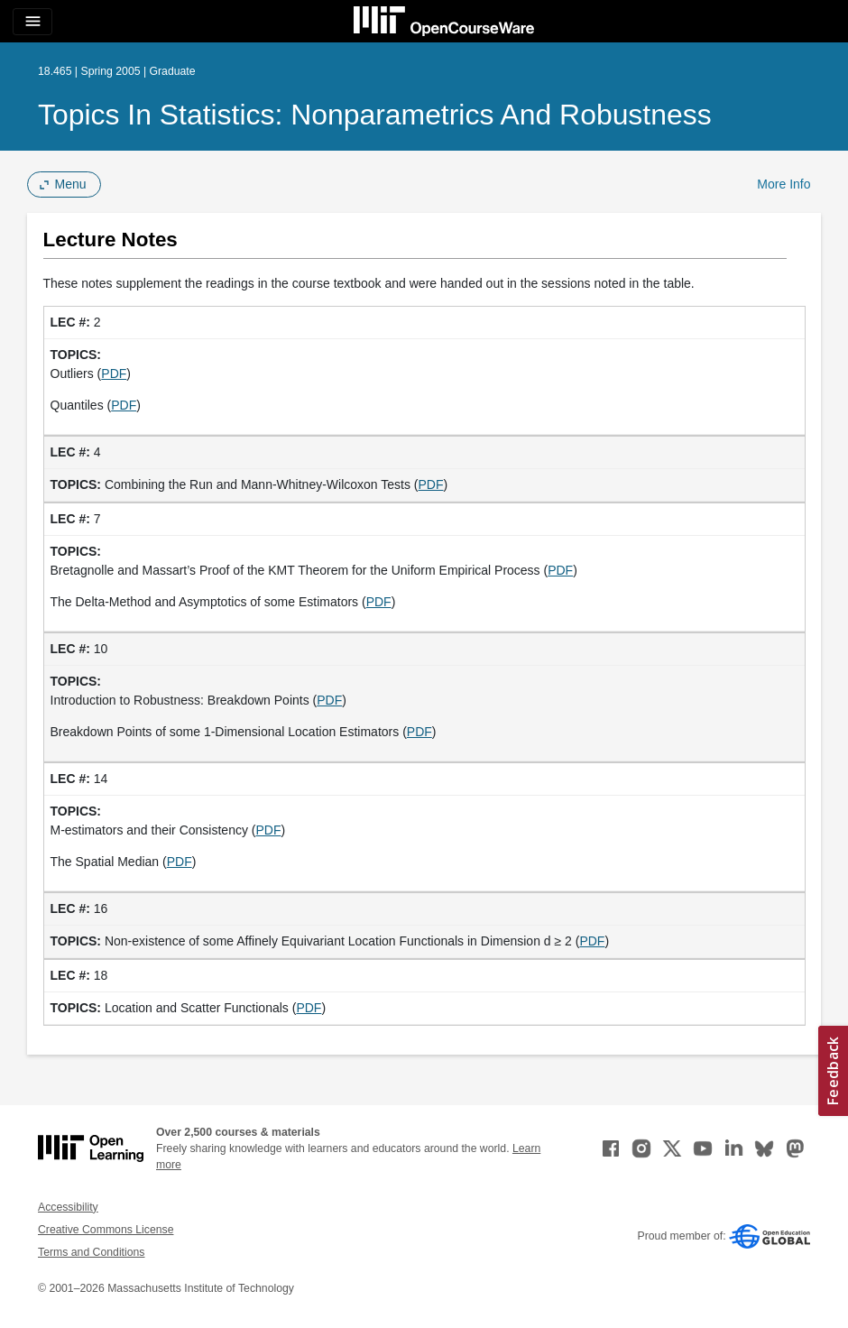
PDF (113, 373)
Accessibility (68, 1207)
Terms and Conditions (91, 1252)
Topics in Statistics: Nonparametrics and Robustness (375, 114)
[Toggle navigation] (32, 21)
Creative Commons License (105, 1229)
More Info (783, 184)
